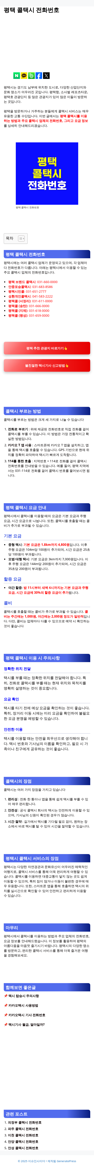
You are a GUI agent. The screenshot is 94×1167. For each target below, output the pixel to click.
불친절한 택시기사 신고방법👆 (47, 365)
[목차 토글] (19, 238)
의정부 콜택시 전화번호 (25, 1122)
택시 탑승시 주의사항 (23, 996)
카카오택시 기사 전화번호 (26, 1015)
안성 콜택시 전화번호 (23, 1148)
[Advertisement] (47, 46)
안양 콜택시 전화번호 (23, 1141)
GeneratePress (66, 1161)
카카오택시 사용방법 (23, 1005)
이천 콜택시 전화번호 (23, 1135)
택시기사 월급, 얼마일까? (26, 1024)
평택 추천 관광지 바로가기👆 (47, 348)
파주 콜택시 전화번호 (23, 1129)
